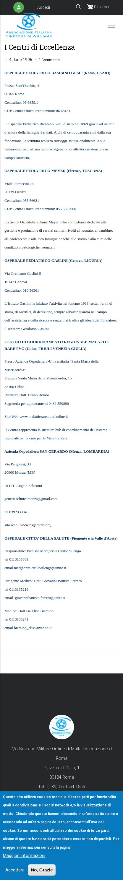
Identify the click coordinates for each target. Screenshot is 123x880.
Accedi (43, 7)
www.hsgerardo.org (35, 525)
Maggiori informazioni (24, 860)
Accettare (15, 874)
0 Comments (49, 60)
